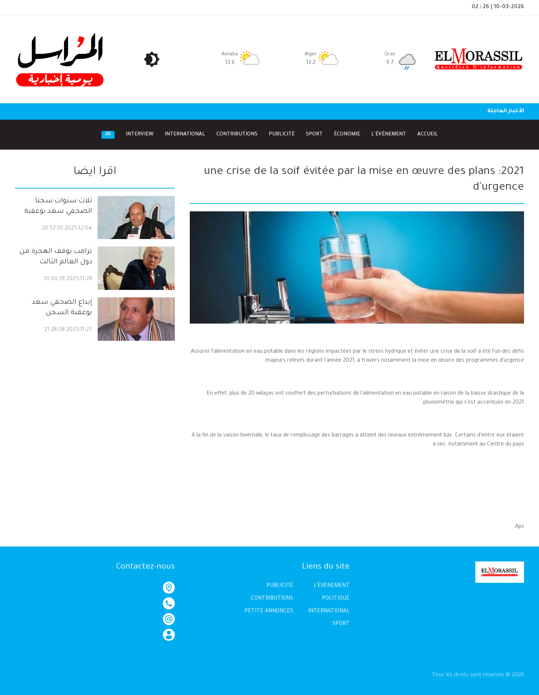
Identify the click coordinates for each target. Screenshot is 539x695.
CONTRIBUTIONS (272, 599)
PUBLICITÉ (280, 586)
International (185, 134)
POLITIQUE (336, 599)
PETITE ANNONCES (268, 612)
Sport (314, 134)
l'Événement (388, 134)
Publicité (282, 134)
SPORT (341, 624)
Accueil (427, 134)
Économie (347, 134)
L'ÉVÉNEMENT (332, 586)
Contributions (237, 134)
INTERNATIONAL (329, 612)
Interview (139, 134)
